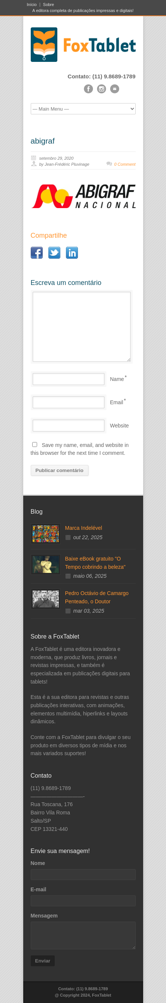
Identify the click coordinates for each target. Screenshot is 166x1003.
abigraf (43, 140)
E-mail (38, 889)
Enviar (43, 961)
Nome (38, 863)
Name (117, 379)
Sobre (48, 5)
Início (32, 5)
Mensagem (44, 916)
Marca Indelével (83, 528)
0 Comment (125, 164)
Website (119, 426)
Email (116, 402)
